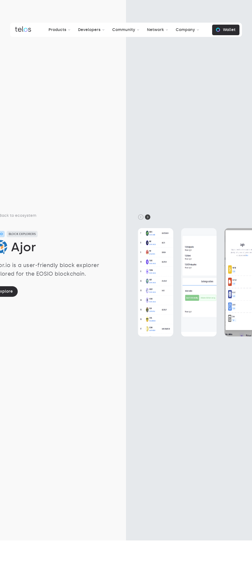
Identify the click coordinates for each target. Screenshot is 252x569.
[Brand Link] (23, 29)
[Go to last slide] (141, 217)
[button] (60, 30)
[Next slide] (148, 217)
